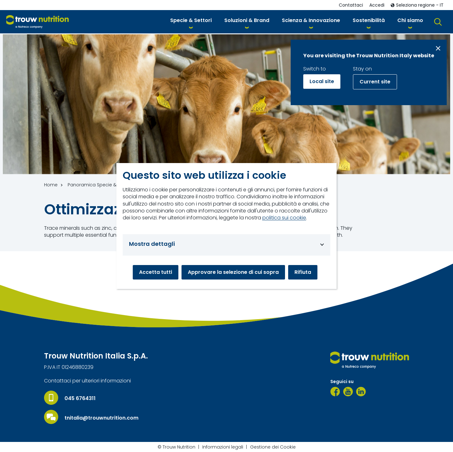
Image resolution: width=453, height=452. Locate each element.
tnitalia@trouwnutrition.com (101, 418)
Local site (322, 81)
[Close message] (438, 48)
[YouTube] (348, 391)
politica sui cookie (284, 217)
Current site (375, 81)
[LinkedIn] (361, 391)
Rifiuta (302, 272)
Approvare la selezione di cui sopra (233, 272)
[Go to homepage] (37, 22)
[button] (191, 21)
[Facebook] (335, 391)
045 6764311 (80, 398)
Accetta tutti (155, 272)
